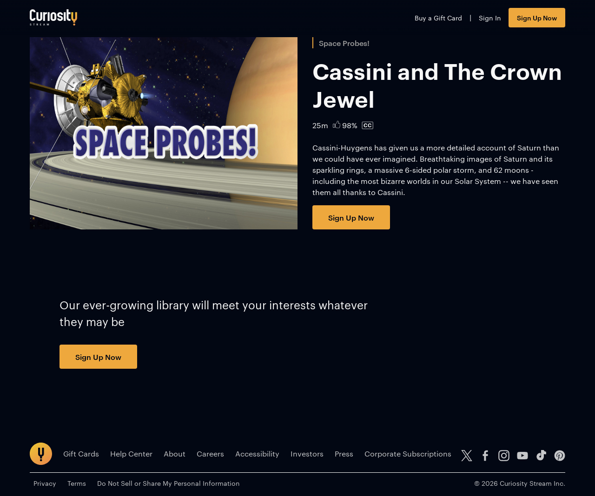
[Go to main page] (53, 17)
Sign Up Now (537, 17)
